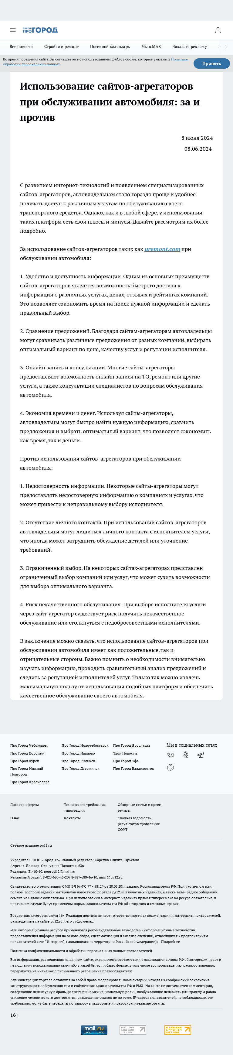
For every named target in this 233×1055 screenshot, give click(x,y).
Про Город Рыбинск (78, 761)
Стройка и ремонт (61, 46)
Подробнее (170, 941)
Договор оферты (24, 804)
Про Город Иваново (78, 753)
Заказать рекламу (190, 46)
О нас (15, 818)
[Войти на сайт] (218, 30)
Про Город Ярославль (131, 745)
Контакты (72, 818)
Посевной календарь (110, 46)
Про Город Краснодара (29, 781)
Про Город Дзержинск (80, 768)
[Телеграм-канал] (200, 755)
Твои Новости (125, 753)
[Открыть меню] (12, 30)
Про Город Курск (24, 761)
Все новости (21, 46)
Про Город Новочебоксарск (85, 745)
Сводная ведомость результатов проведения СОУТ (139, 824)
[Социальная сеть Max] (170, 767)
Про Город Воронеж (27, 753)
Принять (211, 63)
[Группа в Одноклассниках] (185, 755)
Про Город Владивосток (133, 768)
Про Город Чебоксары (29, 745)
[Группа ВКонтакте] (170, 755)
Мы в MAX (151, 46)
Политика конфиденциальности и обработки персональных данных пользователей (81, 950)
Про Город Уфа (126, 761)
